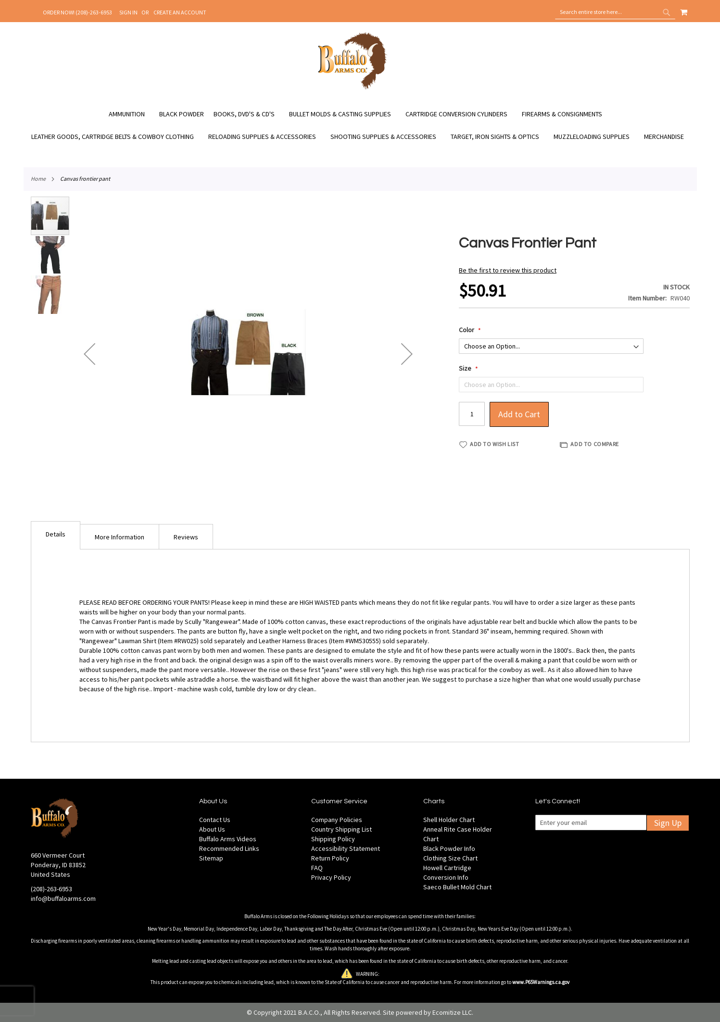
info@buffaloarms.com (63, 898)
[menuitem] (131, 114)
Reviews (186, 537)
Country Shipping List (341, 829)
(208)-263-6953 (51, 889)
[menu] (360, 125)
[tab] (55, 535)
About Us (212, 829)
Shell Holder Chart (449, 819)
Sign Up (668, 822)
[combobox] (615, 12)
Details (55, 534)
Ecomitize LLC (452, 1012)
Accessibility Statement (345, 848)
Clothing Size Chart (450, 858)
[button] (89, 354)
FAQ (317, 867)
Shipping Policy (333, 839)
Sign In (128, 12)
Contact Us (214, 819)
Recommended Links (229, 848)
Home (38, 178)
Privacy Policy (331, 877)
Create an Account (179, 12)
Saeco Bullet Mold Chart (457, 887)
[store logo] (352, 88)
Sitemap (211, 858)
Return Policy (330, 858)
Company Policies (336, 819)
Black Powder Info (449, 848)
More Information (119, 537)
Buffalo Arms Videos (227, 839)
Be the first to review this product (507, 270)
